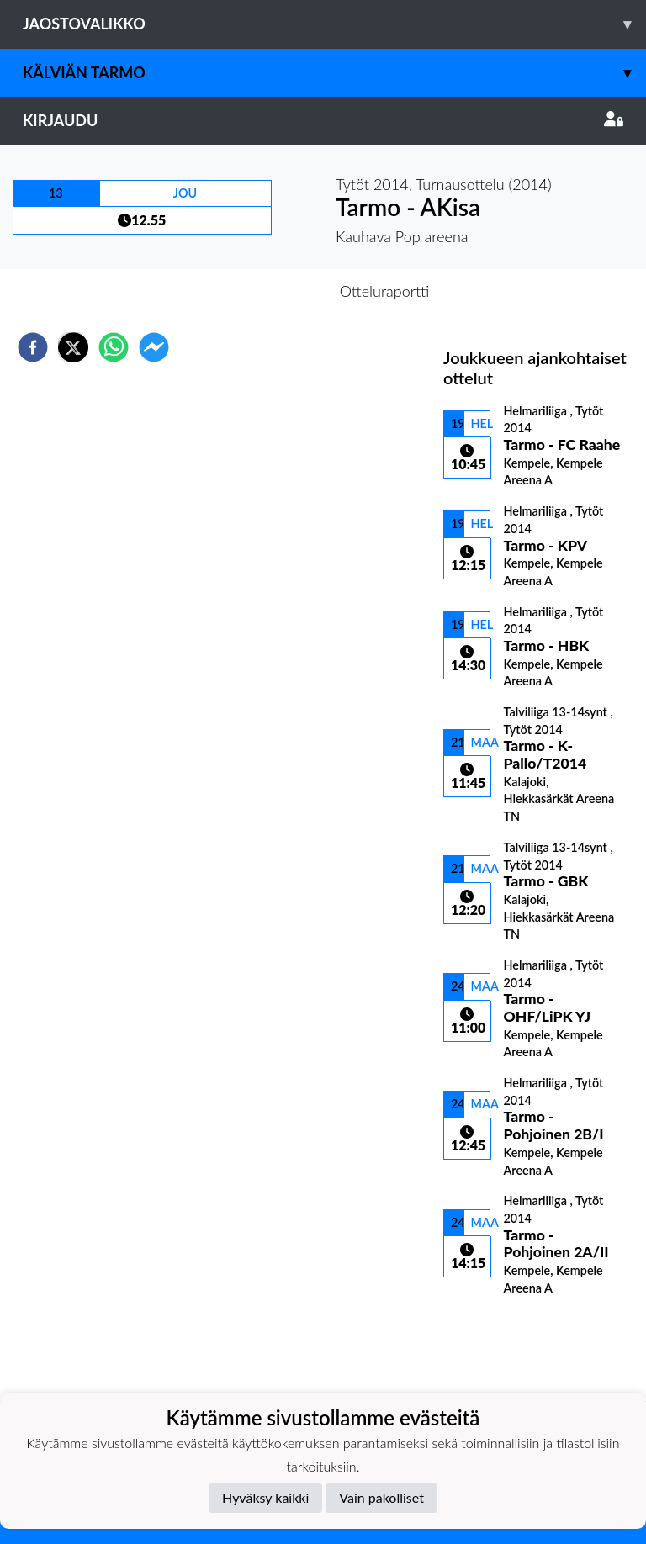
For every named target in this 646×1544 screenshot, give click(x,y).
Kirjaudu (323, 120)
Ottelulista (497, 1344)
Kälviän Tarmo (334, 73)
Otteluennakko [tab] (265, 291)
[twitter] (73, 347)
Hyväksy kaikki (265, 1497)
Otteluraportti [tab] (385, 291)
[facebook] (33, 347)
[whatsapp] (113, 347)
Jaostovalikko (334, 24)
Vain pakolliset (381, 1497)
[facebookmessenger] (154, 347)
